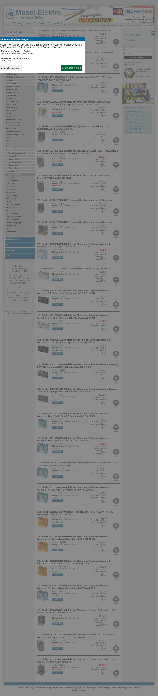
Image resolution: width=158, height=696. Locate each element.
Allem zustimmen (71, 67)
